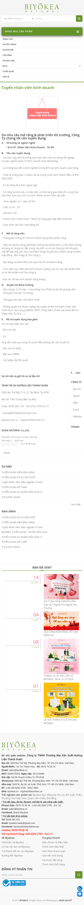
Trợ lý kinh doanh (11, 497)
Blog (5, 66)
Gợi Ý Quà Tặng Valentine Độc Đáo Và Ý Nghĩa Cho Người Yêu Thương (60, 604)
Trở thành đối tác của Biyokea (18, 851)
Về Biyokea (8, 837)
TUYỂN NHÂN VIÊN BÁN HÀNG (18, 472)
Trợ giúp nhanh (51, 837)
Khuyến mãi (8, 50)
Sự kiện (7, 466)
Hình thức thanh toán (53, 851)
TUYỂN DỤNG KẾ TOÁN (14, 487)
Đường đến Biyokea (12, 855)
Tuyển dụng (8, 71)
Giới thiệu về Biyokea (13, 842)
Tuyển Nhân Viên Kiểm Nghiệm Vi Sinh (22, 482)
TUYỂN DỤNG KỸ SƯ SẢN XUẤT (18, 477)
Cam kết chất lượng (52, 855)
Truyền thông (9, 44)
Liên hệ (6, 76)
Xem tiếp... (76, 504)
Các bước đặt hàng (52, 860)
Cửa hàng (7, 55)
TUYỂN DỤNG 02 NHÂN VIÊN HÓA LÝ (22, 492)
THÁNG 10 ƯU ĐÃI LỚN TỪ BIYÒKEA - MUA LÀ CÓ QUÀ (58, 677)
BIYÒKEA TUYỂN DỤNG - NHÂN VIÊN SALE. (25, 532)
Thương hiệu (9, 60)
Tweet (6, 452)
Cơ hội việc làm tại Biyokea (16, 846)
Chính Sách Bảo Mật (53, 846)
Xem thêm (9, 511)
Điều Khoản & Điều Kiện (55, 842)
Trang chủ (8, 39)
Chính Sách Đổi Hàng (53, 864)
